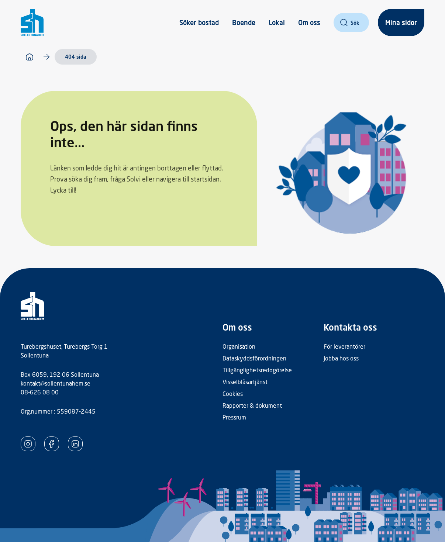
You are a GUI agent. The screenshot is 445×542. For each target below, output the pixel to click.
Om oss (309, 22)
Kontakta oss (350, 327)
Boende (243, 22)
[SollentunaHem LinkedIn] (75, 443)
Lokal (277, 22)
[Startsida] (29, 57)
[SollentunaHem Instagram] (28, 443)
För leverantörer (344, 346)
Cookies (232, 393)
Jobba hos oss (341, 358)
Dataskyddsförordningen (254, 358)
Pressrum (234, 417)
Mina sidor (401, 22)
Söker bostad (199, 22)
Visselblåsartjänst (245, 381)
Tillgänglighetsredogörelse (257, 369)
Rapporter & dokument (252, 405)
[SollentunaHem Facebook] (51, 443)
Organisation (238, 346)
